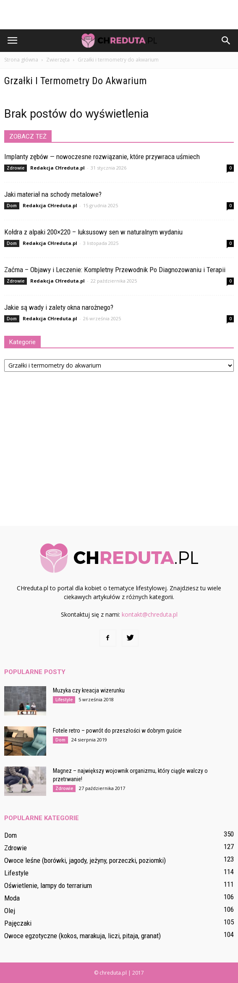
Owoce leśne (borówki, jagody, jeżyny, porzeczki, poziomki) (85, 860)
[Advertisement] (119, 14)
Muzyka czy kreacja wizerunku (89, 690)
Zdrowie (15, 168)
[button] (226, 40)
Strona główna (21, 59)
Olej (9, 910)
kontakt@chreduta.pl (150, 614)
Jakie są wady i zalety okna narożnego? (58, 307)
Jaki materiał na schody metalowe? (53, 194)
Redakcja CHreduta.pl (57, 168)
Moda (12, 898)
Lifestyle (64, 700)
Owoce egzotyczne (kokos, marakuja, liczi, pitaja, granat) (82, 936)
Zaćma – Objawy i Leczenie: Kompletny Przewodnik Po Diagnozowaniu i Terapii (114, 269)
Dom (12, 205)
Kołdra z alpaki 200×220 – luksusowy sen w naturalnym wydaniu (93, 232)
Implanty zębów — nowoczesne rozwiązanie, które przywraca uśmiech (102, 156)
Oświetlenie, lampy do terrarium (48, 885)
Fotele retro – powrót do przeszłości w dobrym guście (117, 730)
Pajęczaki (17, 923)
